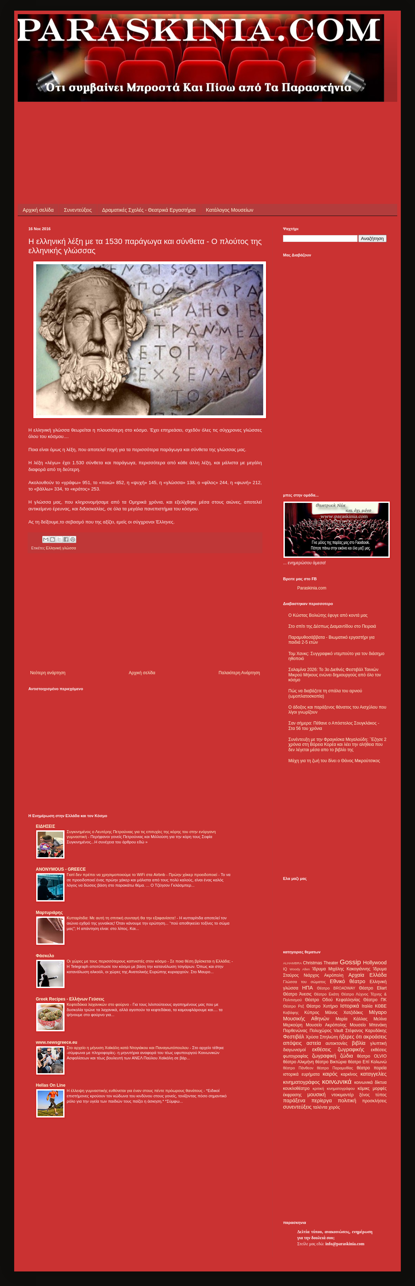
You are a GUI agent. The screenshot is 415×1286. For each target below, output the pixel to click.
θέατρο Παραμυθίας (335, 1068)
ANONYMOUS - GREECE (61, 869)
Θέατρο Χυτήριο (322, 1006)
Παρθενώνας (295, 1030)
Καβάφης (291, 1012)
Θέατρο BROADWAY (336, 988)
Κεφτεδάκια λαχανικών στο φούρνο (98, 1004)
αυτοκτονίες (337, 1043)
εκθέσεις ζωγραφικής (338, 1049)
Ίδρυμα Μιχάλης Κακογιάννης (341, 968)
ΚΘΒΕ (381, 1006)
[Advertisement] (157, 118)
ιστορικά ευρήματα (301, 1074)
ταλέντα (320, 1107)
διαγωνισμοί (294, 1049)
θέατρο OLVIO (372, 1056)
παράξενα (294, 1100)
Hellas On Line (50, 1085)
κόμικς (364, 1088)
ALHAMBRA (292, 963)
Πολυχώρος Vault (326, 1030)
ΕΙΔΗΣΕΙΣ (45, 826)
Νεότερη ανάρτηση (47, 672)
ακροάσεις (375, 1037)
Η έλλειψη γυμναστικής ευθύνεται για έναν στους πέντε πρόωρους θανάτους (135, 1090)
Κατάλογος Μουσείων (230, 210)
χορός (334, 1107)
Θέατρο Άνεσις (297, 994)
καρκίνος (349, 1074)
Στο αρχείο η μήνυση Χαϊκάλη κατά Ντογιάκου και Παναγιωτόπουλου (128, 1048)
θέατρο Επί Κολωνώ (367, 1061)
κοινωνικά (337, 1081)
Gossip (350, 962)
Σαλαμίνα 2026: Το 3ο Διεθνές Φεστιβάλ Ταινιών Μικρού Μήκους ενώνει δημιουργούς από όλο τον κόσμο (334, 674)
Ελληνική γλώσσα (61, 548)
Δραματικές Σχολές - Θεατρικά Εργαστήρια (149, 210)
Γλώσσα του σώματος (304, 982)
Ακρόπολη (334, 975)
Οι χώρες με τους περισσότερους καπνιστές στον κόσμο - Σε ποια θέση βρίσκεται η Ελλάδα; (149, 961)
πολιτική (347, 1100)
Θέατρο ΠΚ (375, 999)
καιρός (330, 1074)
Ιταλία (367, 1006)
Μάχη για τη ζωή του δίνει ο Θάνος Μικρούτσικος (334, 760)
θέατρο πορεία (372, 1067)
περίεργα (321, 1100)
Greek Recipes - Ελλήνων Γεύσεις (70, 999)
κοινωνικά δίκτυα (370, 1082)
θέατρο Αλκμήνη (298, 1061)
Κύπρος (311, 1012)
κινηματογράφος (301, 1082)
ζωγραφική (324, 1056)
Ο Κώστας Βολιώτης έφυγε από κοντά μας (327, 615)
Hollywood (375, 962)
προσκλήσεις (374, 1100)
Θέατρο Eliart (373, 988)
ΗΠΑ (307, 988)
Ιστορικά (349, 1006)
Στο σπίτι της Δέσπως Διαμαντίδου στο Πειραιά (332, 626)
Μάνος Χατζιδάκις (344, 1012)
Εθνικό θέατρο (347, 981)
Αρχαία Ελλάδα (367, 975)
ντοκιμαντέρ (343, 1094)
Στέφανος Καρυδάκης (366, 1030)
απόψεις (292, 1043)
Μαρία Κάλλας (351, 1018)
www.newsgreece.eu (56, 1042)
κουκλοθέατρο (296, 1088)
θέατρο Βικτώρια (331, 1061)
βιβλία (358, 1043)
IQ (285, 969)
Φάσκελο (45, 955)
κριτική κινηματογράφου (333, 1088)
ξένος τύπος (373, 1094)
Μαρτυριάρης (49, 912)
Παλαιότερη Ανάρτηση (239, 672)
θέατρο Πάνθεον (298, 1068)
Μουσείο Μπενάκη (368, 1024)
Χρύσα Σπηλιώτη (322, 1037)
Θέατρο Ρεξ (293, 1006)
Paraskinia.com (311, 588)
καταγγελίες (373, 1074)
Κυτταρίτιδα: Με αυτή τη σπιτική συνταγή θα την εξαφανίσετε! (122, 918)
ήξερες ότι (350, 1037)
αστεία (313, 1043)
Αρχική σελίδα (38, 210)
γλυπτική (378, 1043)
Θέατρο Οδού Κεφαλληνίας (332, 999)
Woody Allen (299, 969)
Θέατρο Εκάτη (326, 994)
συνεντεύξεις (297, 1107)
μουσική (317, 1094)
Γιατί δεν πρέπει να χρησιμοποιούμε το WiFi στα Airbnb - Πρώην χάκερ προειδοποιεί (142, 874)
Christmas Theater (320, 962)
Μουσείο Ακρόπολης (326, 1024)
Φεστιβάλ (293, 1037)
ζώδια (346, 1056)
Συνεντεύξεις (78, 210)
